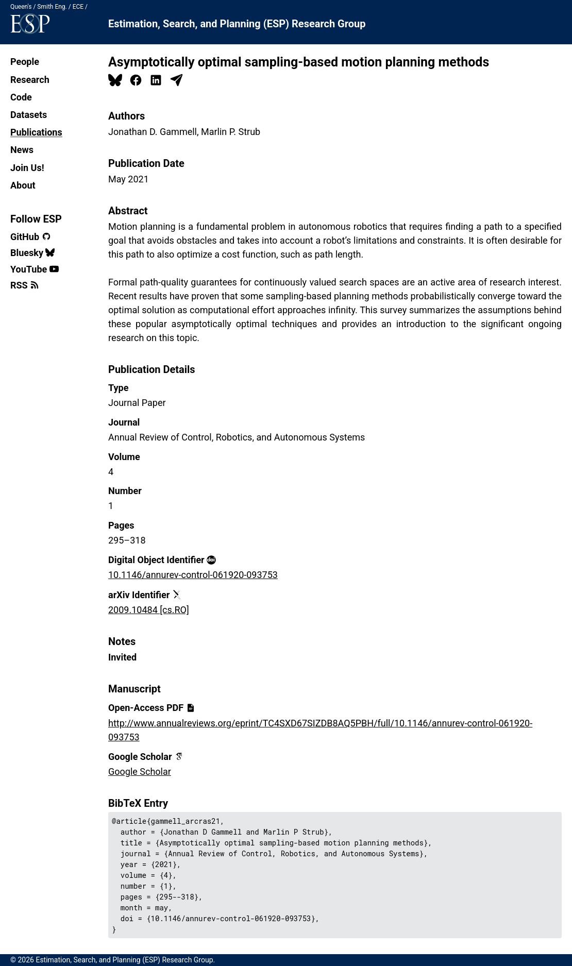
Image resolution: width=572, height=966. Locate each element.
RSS (24, 285)
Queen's (20, 6)
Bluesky (32, 252)
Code (21, 97)
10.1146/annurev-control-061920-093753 (193, 574)
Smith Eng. (51, 6)
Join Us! (27, 167)
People (24, 61)
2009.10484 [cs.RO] (148, 609)
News (21, 149)
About (23, 185)
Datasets (28, 114)
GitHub (30, 236)
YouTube (34, 269)
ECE (78, 6)
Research (29, 79)
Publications (36, 132)
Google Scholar (139, 771)
